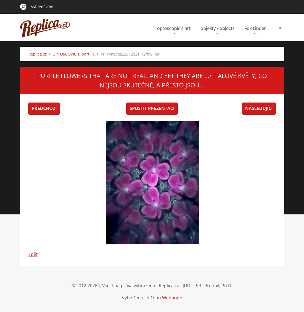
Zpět (33, 254)
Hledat (23, 7)
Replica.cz (37, 54)
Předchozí (44, 108)
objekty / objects (217, 29)
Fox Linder (255, 29)
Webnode (172, 298)
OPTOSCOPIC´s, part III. (74, 54)
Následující (259, 108)
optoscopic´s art (174, 29)
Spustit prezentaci (152, 108)
